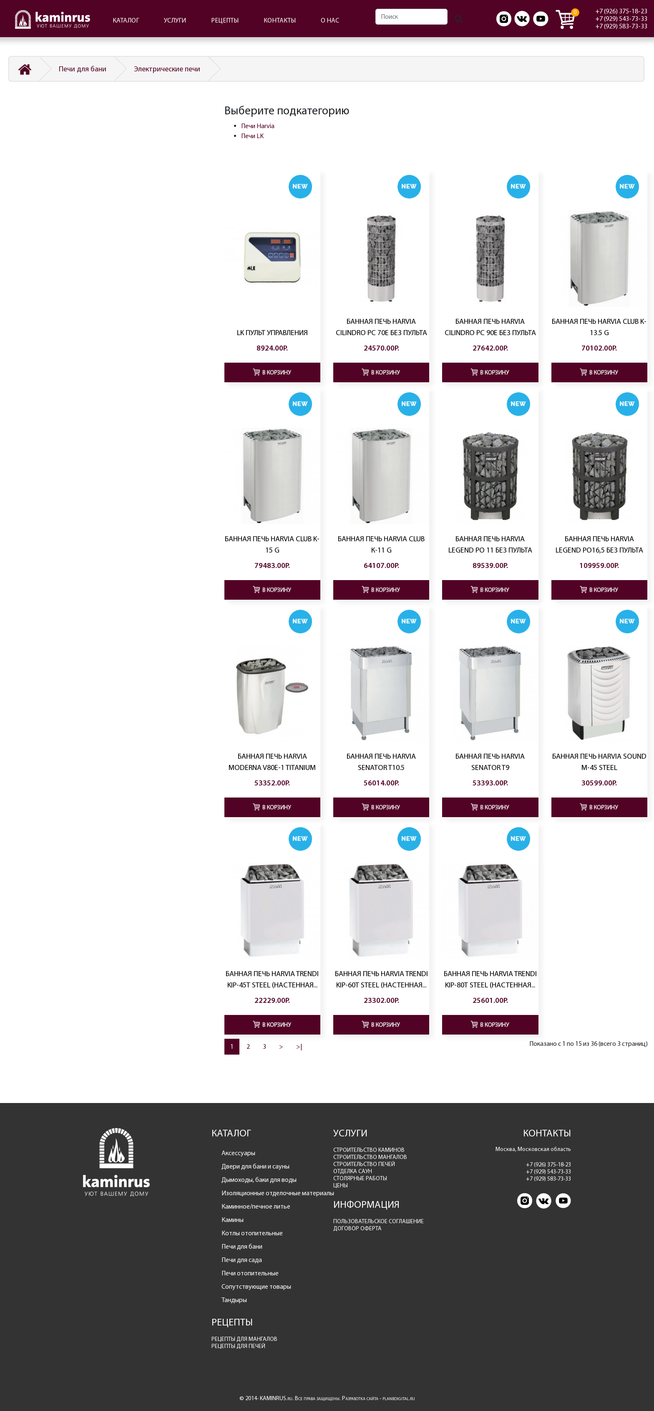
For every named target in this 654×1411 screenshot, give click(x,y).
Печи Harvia (257, 126)
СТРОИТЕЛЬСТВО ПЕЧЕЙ (364, 1164)
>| (299, 1046)
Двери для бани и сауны (255, 1166)
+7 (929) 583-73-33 (621, 26)
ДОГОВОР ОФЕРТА (357, 1228)
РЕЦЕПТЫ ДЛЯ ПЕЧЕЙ (238, 1346)
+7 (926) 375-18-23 (621, 11)
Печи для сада (241, 1260)
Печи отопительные (250, 1273)
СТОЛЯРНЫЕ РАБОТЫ (360, 1178)
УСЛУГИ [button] (175, 20)
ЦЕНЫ (340, 1185)
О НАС (330, 20)
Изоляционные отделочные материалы (271, 1193)
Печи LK (252, 136)
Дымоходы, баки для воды (259, 1180)
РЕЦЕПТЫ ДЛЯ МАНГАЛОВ (244, 1339)
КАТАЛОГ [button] (126, 20)
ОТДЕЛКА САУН (352, 1171)
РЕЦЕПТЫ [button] (225, 20)
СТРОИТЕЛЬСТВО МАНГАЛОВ (370, 1157)
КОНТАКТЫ (280, 20)
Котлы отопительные (252, 1233)
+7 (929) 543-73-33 (621, 19)
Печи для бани (82, 68)
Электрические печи (167, 68)
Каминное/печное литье (255, 1206)
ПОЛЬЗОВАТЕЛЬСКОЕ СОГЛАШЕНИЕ (378, 1221)
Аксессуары (238, 1153)
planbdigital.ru (398, 1398)
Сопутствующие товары (256, 1286)
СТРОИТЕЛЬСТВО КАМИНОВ (369, 1150)
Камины (232, 1220)
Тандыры (234, 1300)
